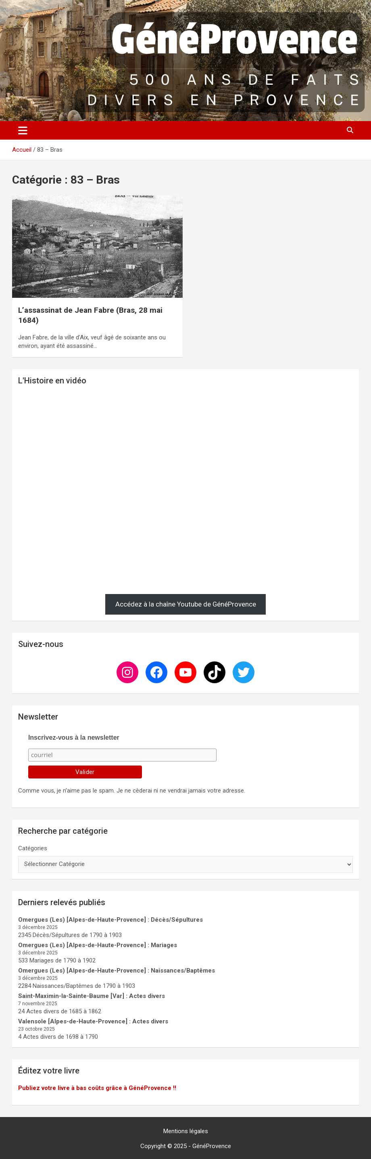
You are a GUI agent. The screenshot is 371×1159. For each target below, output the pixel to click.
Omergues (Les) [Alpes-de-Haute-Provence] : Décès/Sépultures (110, 919)
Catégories (32, 848)
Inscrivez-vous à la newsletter (73, 737)
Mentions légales (185, 1131)
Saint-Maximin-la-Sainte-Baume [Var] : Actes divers (91, 996)
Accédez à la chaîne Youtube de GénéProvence (185, 604)
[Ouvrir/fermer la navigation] (22, 130)
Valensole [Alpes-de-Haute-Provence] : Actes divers (93, 1021)
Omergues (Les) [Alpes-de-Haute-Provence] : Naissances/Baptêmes (116, 970)
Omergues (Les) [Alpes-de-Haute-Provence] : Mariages (97, 945)
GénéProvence (211, 1146)
